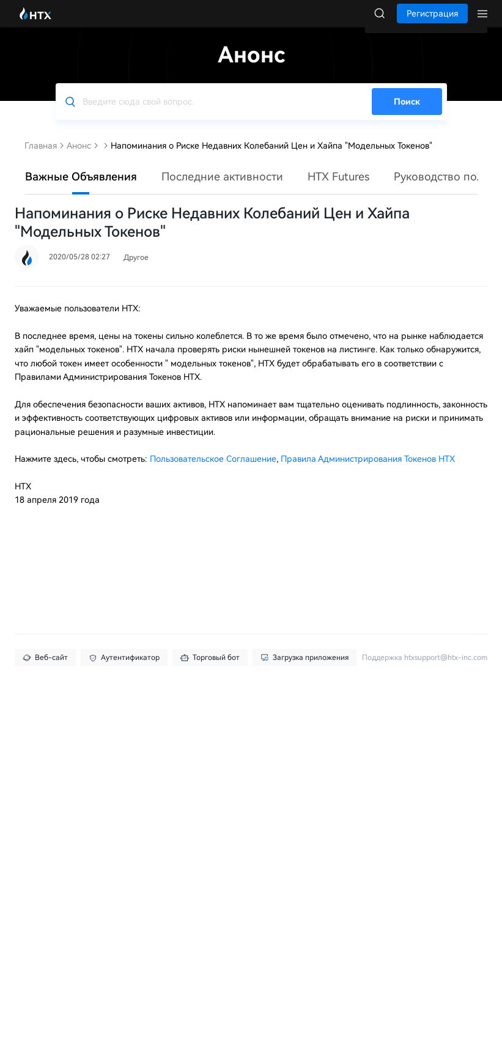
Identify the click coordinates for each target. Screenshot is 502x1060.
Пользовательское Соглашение (213, 471)
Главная (40, 158)
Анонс (79, 158)
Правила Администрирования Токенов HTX (368, 471)
